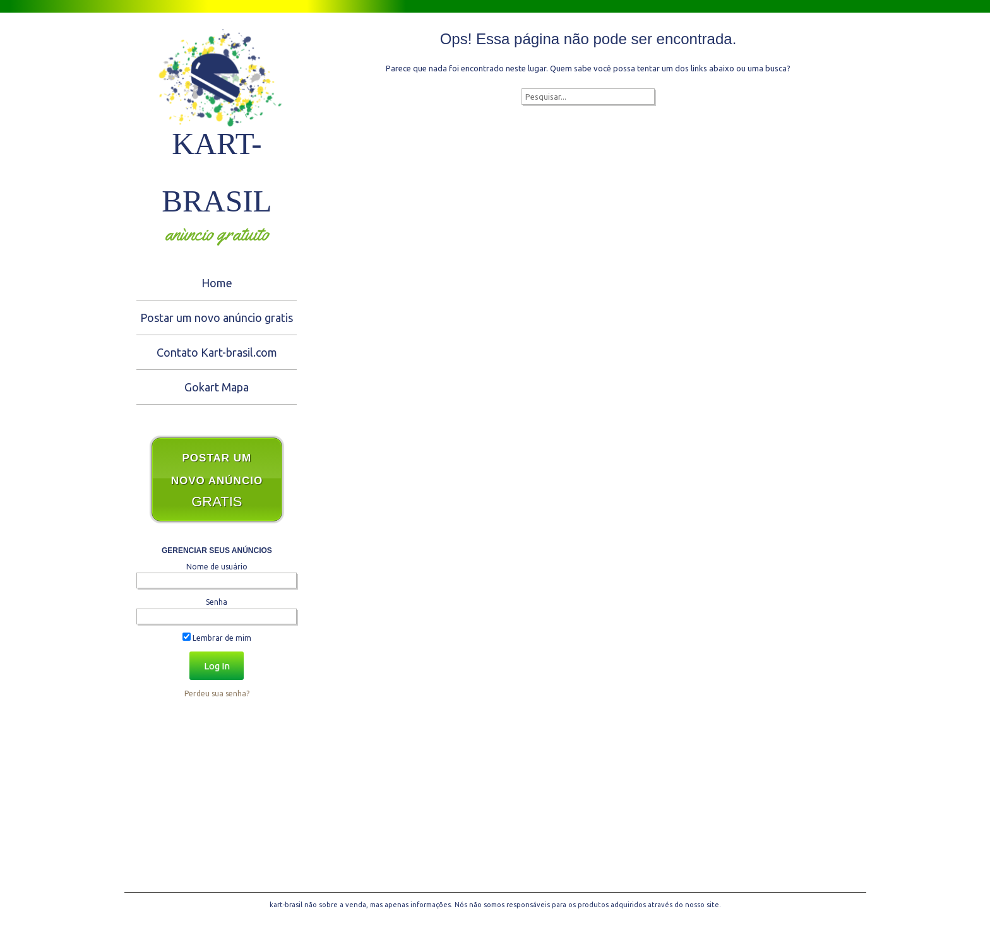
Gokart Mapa (216, 387)
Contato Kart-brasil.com (217, 352)
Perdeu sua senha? (216, 693)
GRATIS (217, 480)
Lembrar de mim (216, 638)
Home (216, 283)
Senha (216, 602)
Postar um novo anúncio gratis (216, 317)
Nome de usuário (217, 566)
